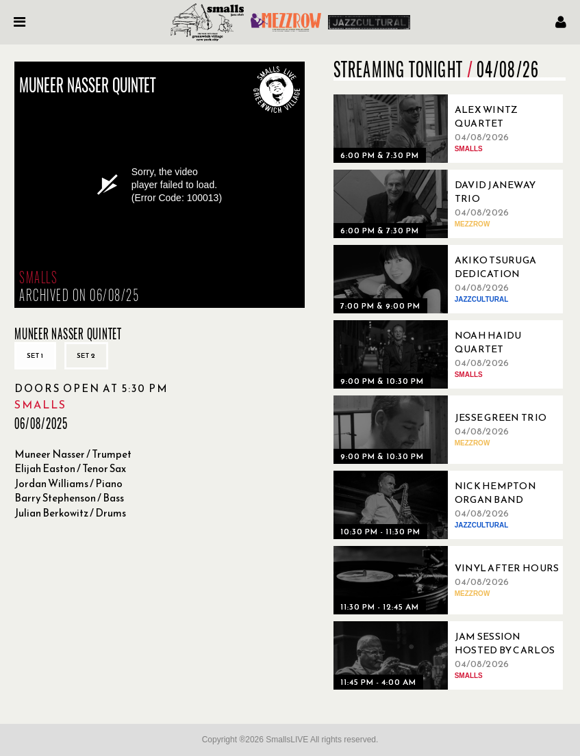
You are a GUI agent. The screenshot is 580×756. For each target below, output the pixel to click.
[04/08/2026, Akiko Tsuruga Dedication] (449, 279)
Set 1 (35, 355)
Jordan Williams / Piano (68, 483)
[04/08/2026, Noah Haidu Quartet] (449, 354)
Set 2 (86, 355)
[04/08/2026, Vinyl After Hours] (449, 580)
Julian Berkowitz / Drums (70, 513)
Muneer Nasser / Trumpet (72, 454)
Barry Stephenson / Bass (69, 498)
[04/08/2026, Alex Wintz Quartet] (449, 128)
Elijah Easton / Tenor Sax (70, 468)
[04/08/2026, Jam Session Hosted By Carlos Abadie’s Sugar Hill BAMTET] (449, 655)
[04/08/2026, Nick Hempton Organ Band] (449, 505)
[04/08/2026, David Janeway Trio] (449, 204)
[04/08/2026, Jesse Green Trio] (449, 429)
